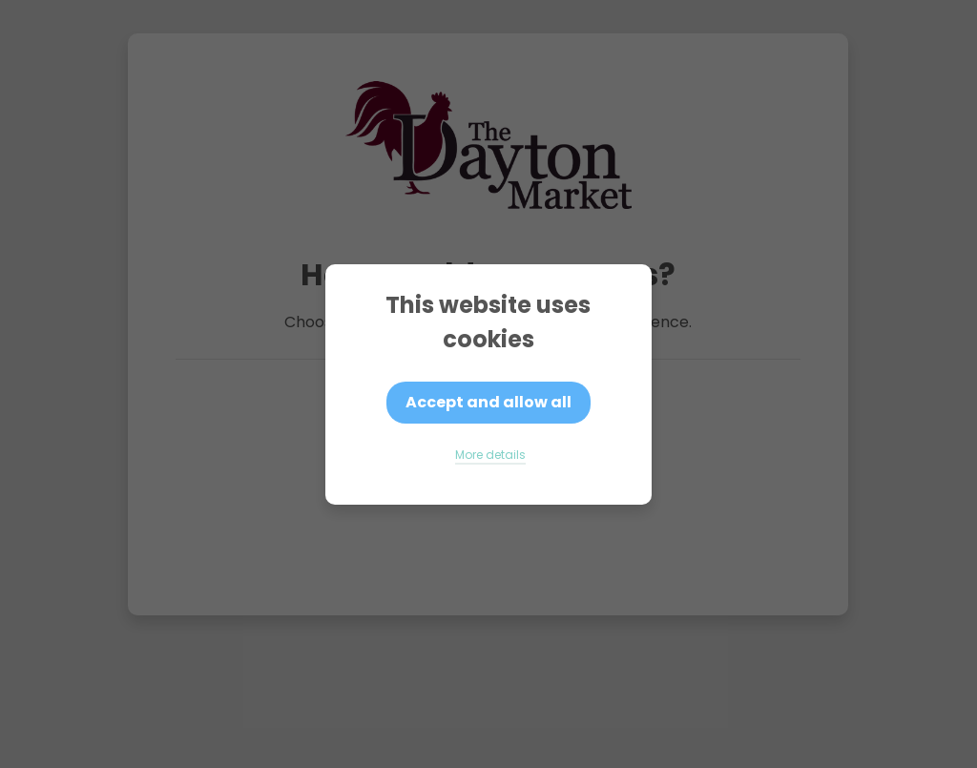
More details (490, 454)
